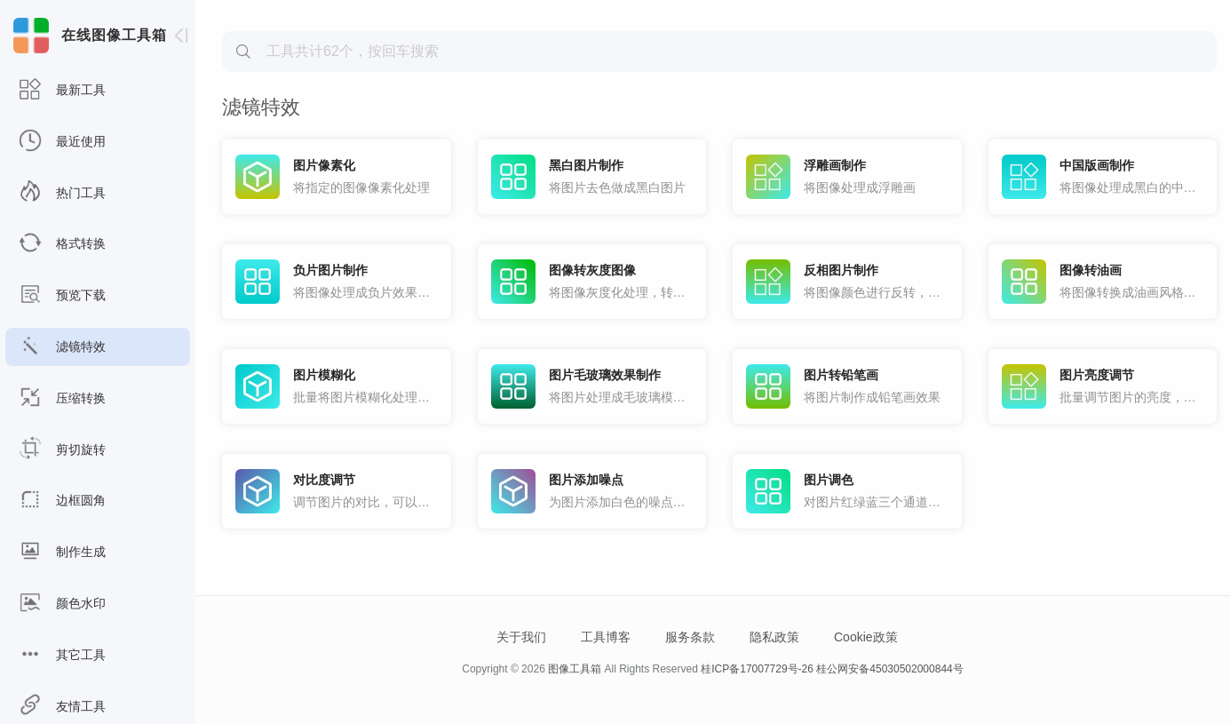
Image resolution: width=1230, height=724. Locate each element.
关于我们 (521, 637)
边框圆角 (62, 500)
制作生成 (62, 552)
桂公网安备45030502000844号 (889, 669)
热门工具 (62, 193)
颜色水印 (62, 603)
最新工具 (62, 90)
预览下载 (62, 295)
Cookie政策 (866, 637)
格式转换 (62, 244)
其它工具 (62, 655)
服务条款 (690, 637)
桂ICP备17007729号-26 (757, 669)
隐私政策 (774, 637)
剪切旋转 (62, 450)
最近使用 (62, 141)
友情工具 (62, 706)
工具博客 (606, 637)
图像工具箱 (574, 669)
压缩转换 (62, 398)
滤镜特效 (62, 347)
